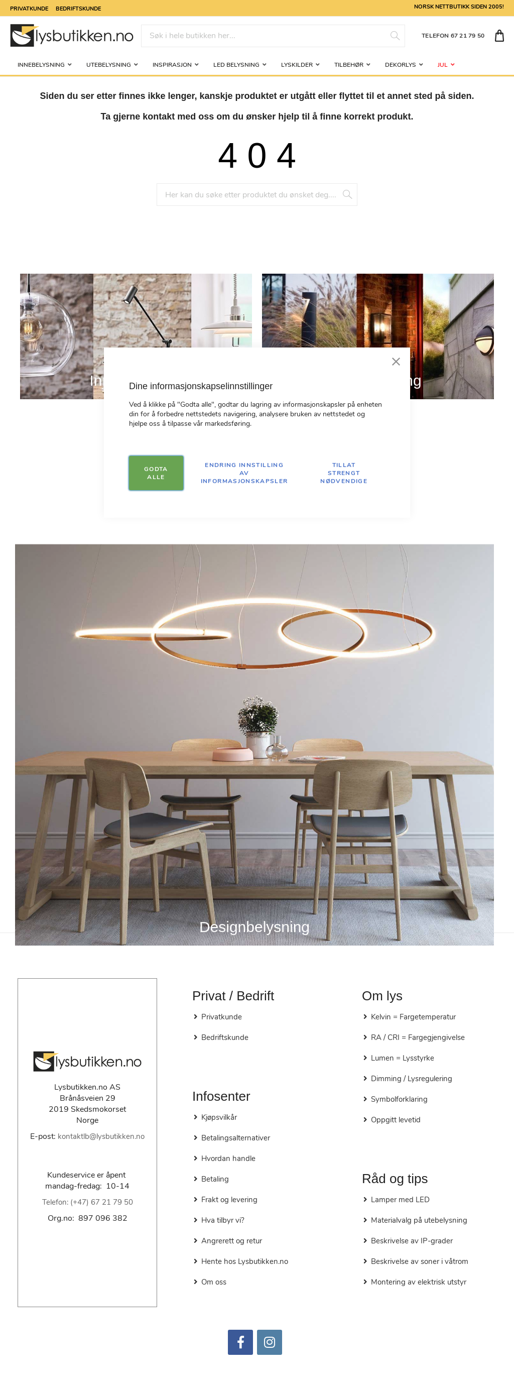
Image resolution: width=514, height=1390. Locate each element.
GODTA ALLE (156, 473)
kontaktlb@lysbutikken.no (101, 1136)
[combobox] (273, 36)
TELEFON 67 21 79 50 (453, 36)
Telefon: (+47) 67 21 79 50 (87, 1202)
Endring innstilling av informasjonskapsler (244, 473)
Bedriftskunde (78, 8)
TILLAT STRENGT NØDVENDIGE (343, 473)
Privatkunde (29, 8)
